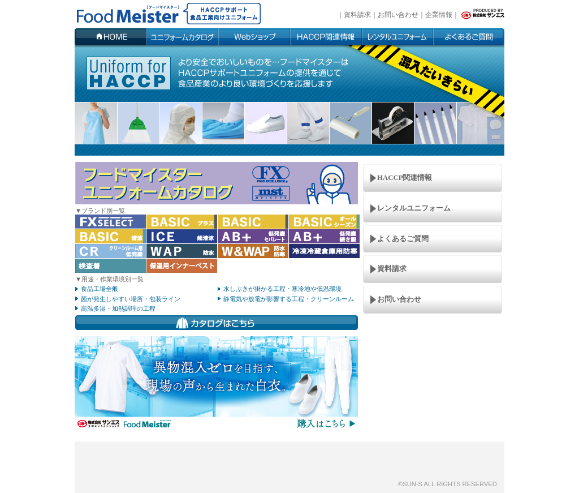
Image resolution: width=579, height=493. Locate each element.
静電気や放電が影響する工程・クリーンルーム (288, 298)
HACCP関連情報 (326, 36)
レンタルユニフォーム (414, 208)
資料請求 (357, 15)
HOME (110, 36)
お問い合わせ (398, 15)
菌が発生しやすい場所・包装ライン (130, 298)
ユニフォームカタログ (182, 36)
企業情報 (438, 15)
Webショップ (254, 36)
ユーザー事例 (397, 36)
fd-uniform (163, 14)
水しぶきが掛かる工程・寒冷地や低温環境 (282, 288)
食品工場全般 (99, 288)
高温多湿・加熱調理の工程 (118, 308)
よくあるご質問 (468, 36)
